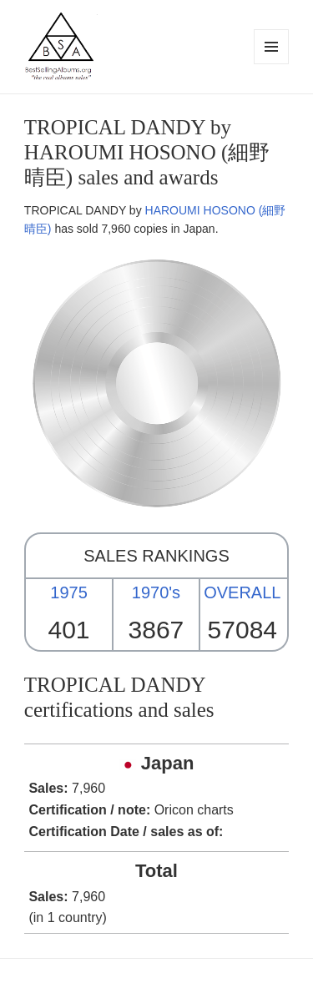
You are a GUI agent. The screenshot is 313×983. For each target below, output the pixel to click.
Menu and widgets (272, 63)
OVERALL (242, 592)
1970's (156, 592)
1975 (69, 592)
